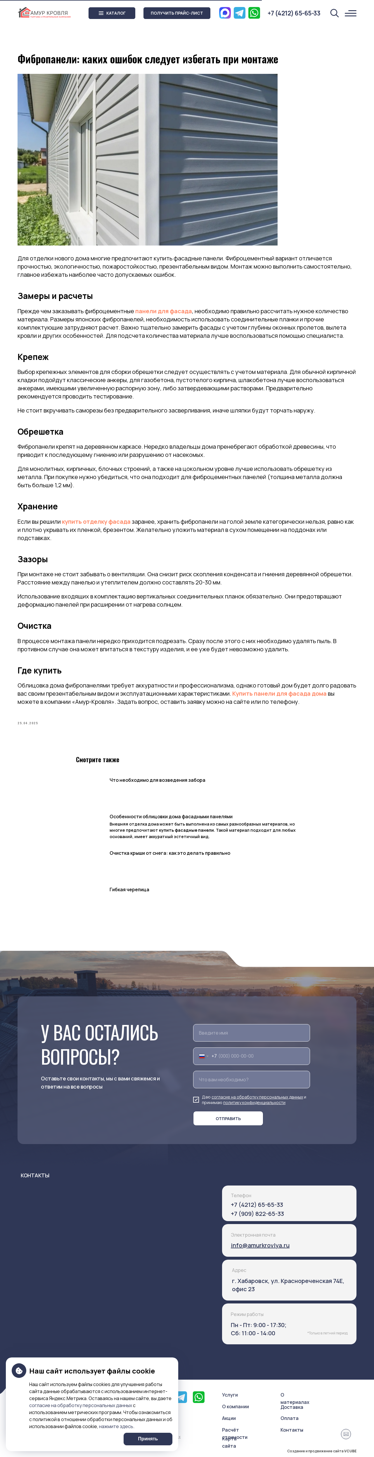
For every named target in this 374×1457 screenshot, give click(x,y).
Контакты (291, 1430)
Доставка (291, 1407)
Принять (148, 1438)
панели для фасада (163, 311)
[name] (251, 1033)
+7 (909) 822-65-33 (257, 1214)
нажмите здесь (116, 1426)
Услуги (230, 1395)
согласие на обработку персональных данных (257, 1097)
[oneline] (251, 1079)
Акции (229, 1418)
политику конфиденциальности (254, 1102)
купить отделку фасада (96, 521)
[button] (176, 13)
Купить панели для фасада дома (279, 693)
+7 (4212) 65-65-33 (257, 1205)
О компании (235, 1406)
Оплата (289, 1418)
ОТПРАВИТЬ (228, 1118)
